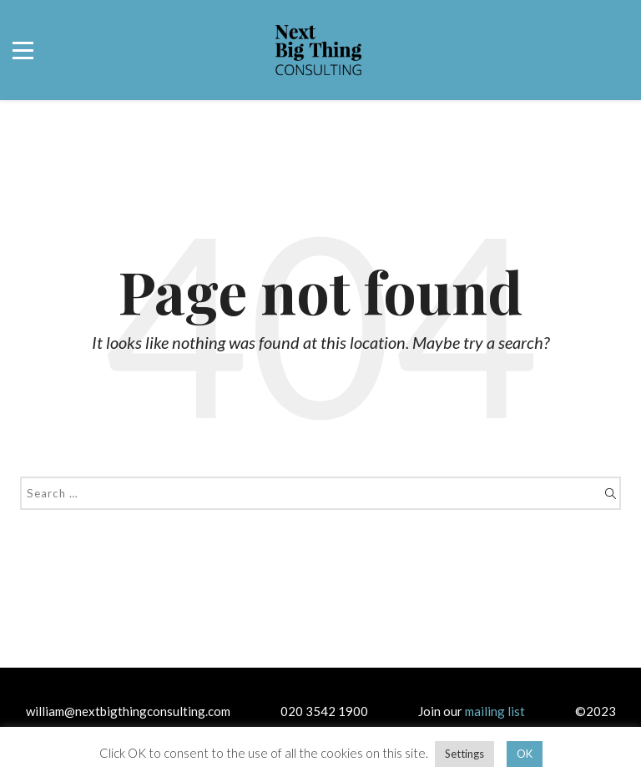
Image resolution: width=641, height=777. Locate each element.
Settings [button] (464, 753)
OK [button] (524, 753)
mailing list (495, 711)
